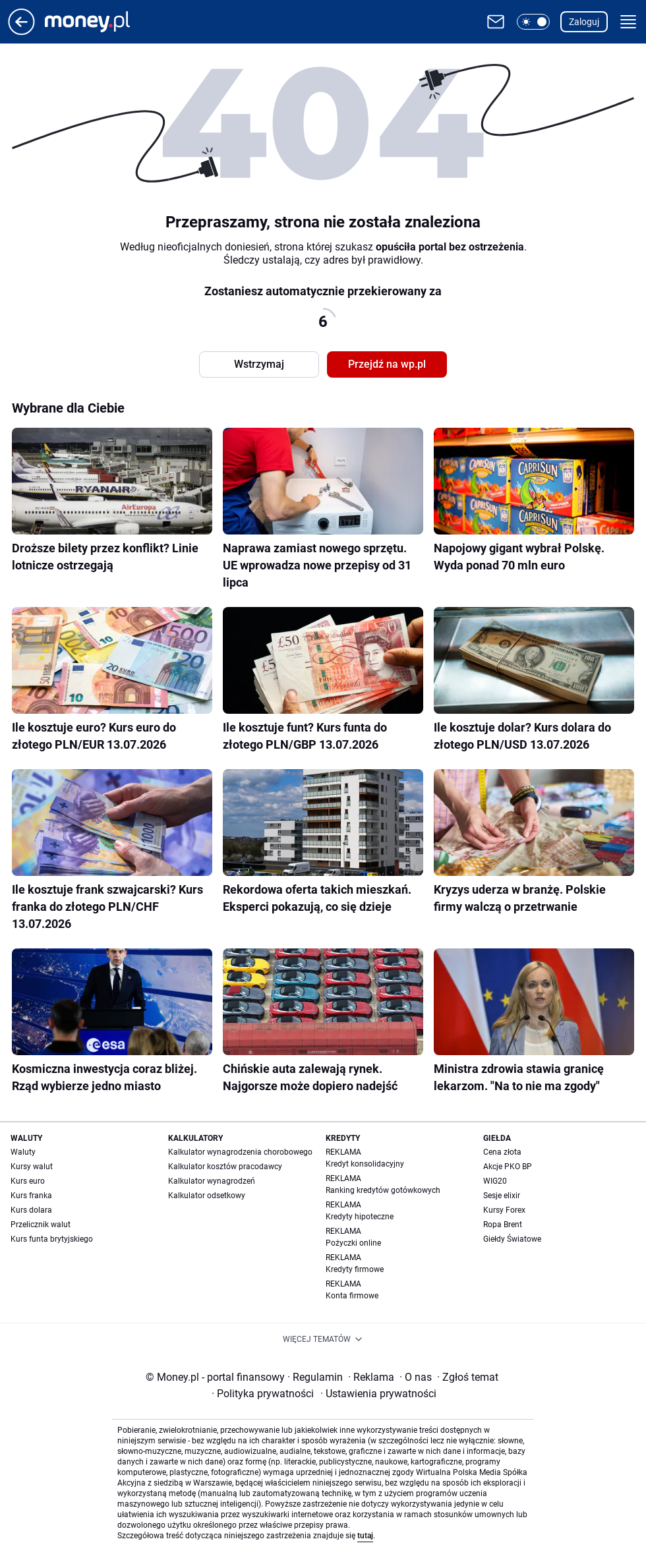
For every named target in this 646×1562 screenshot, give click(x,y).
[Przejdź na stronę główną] (21, 31)
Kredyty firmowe (355, 1269)
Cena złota (502, 1152)
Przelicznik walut (41, 1224)
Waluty (23, 1152)
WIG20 (495, 1181)
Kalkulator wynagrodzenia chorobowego (240, 1152)
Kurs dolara (31, 1210)
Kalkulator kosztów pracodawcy (225, 1166)
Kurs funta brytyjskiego (52, 1239)
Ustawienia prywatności (378, 1393)
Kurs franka (31, 1195)
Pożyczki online (353, 1243)
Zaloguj (584, 21)
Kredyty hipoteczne (360, 1216)
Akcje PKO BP (507, 1166)
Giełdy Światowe (512, 1239)
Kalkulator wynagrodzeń (211, 1181)
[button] (533, 22)
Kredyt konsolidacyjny (365, 1164)
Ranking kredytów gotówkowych (383, 1190)
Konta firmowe (352, 1295)
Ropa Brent (502, 1224)
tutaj (365, 1535)
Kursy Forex (504, 1210)
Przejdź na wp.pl (387, 364)
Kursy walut (32, 1166)
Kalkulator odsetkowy (206, 1195)
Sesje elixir (501, 1195)
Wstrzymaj (259, 364)
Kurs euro (28, 1181)
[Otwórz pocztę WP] (495, 21)
